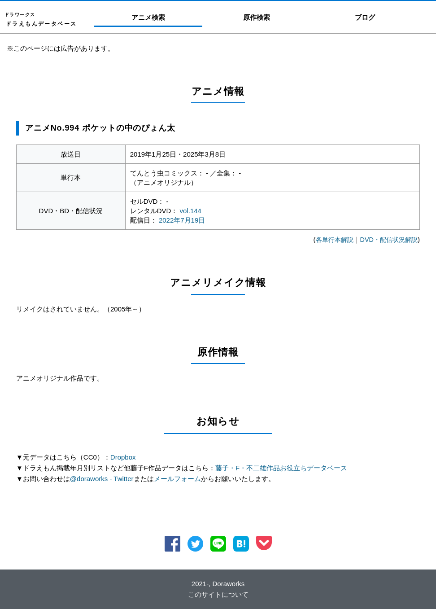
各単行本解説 (329, 239)
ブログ (365, 17)
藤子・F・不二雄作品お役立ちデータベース (281, 468)
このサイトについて (218, 594)
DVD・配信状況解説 (387, 239)
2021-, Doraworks (218, 583)
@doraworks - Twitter (102, 478)
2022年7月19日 (182, 220)
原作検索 (256, 17)
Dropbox (123, 457)
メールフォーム (177, 478)
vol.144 (190, 211)
